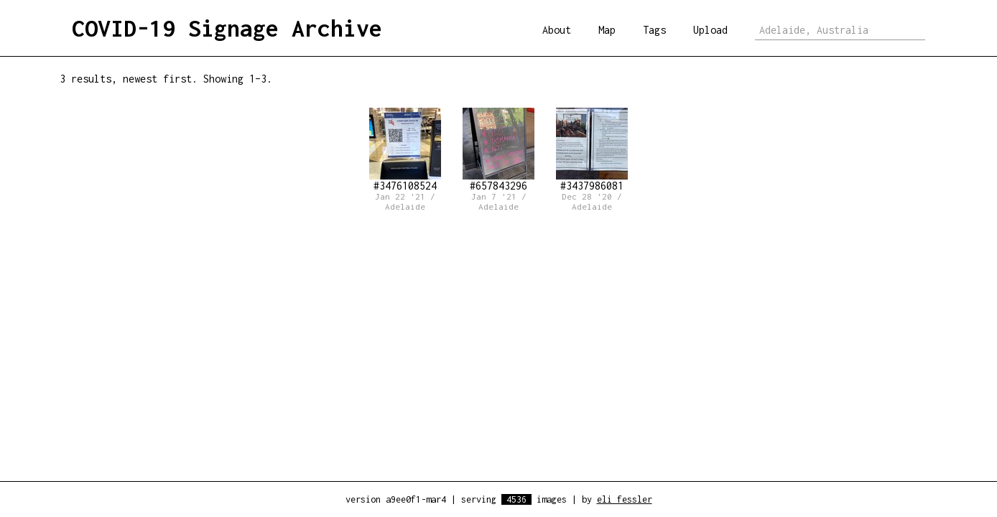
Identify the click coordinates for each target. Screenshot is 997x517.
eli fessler (624, 499)
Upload (710, 30)
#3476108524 (405, 150)
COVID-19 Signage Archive (227, 28)
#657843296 (498, 150)
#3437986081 (591, 150)
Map (607, 30)
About (556, 30)
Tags (654, 30)
